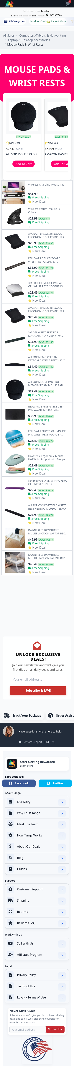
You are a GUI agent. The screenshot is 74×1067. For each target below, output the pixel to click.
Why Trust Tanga (36, 813)
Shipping (36, 901)
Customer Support (36, 890)
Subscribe (55, 1029)
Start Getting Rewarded (37, 762)
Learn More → (28, 765)
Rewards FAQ (36, 923)
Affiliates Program (36, 955)
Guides (36, 869)
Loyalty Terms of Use (36, 998)
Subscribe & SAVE (38, 690)
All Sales (8, 35)
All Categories (14, 21)
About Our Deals (36, 847)
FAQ (50, 742)
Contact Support (30, 742)
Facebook (19, 783)
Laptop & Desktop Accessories (29, 40)
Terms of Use (36, 986)
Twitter (55, 783)
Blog (36, 858)
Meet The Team (36, 824)
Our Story (36, 802)
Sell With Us (36, 944)
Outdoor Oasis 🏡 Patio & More (48, 21)
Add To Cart (23, 164)
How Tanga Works (36, 836)
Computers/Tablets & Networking (42, 35)
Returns (36, 912)
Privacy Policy (36, 975)
